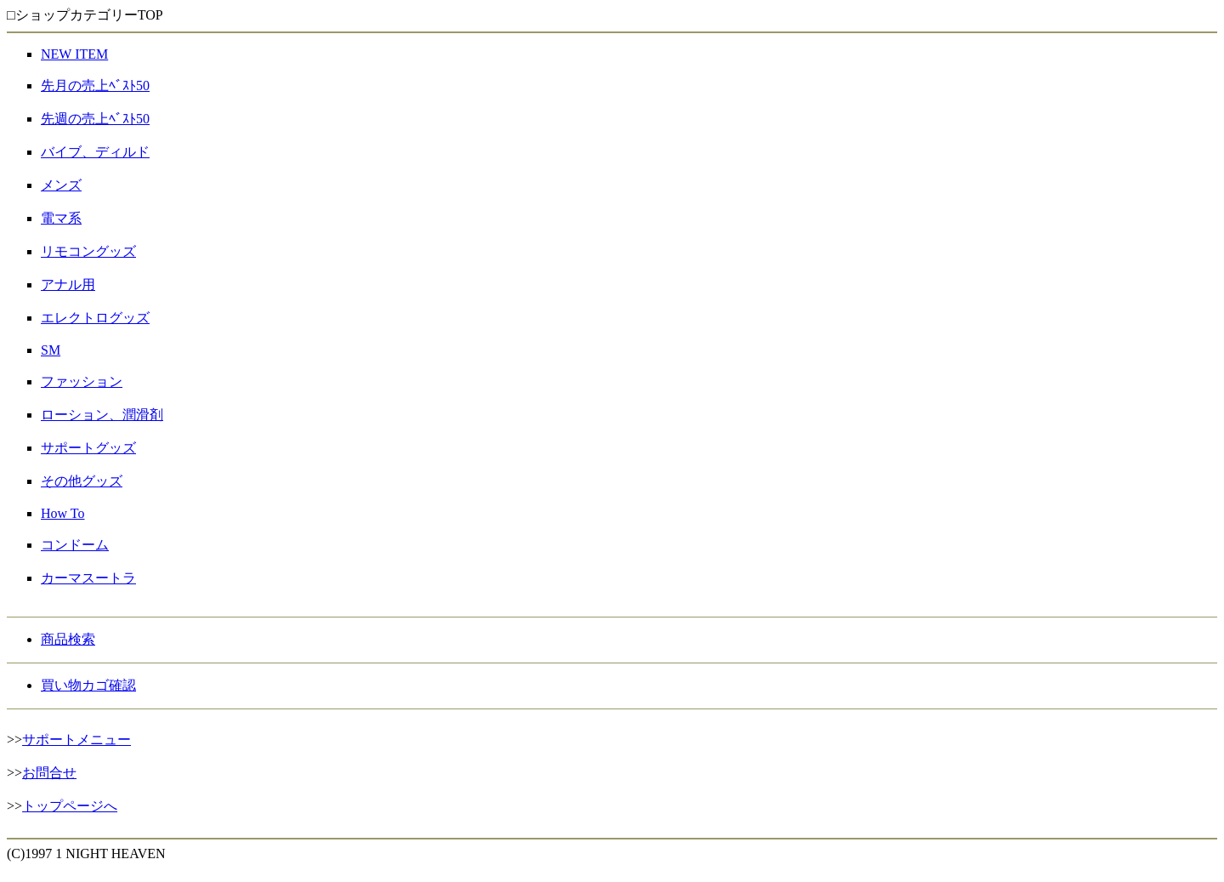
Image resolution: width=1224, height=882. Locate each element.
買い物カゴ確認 (88, 685)
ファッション (81, 381)
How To (62, 513)
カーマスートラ (88, 578)
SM (50, 350)
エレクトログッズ (95, 317)
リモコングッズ (88, 251)
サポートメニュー (76, 739)
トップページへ (69, 806)
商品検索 (68, 639)
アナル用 (68, 284)
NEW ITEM (74, 54)
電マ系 (61, 218)
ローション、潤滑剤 (102, 414)
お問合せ (49, 772)
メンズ (61, 185)
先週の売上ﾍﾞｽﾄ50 (95, 118)
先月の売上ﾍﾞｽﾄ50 (95, 85)
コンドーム (75, 545)
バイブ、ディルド (95, 152)
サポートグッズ (88, 448)
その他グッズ (81, 481)
